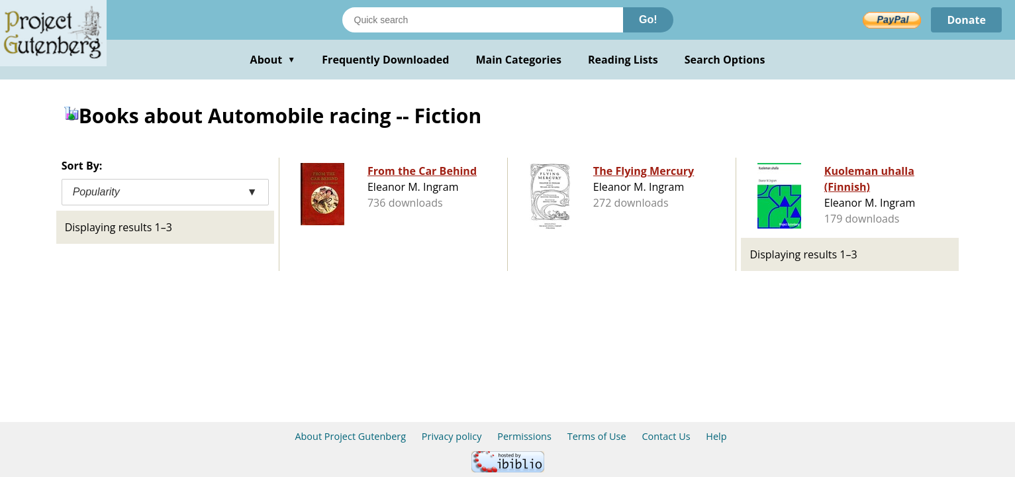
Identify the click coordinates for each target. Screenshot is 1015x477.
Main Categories (518, 59)
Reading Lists (623, 59)
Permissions (524, 436)
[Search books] (482, 19)
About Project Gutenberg (350, 436)
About (273, 60)
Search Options (725, 59)
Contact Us (666, 436)
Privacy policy (452, 436)
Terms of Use (596, 436)
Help (716, 436)
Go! (648, 19)
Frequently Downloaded (385, 59)
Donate (966, 20)
